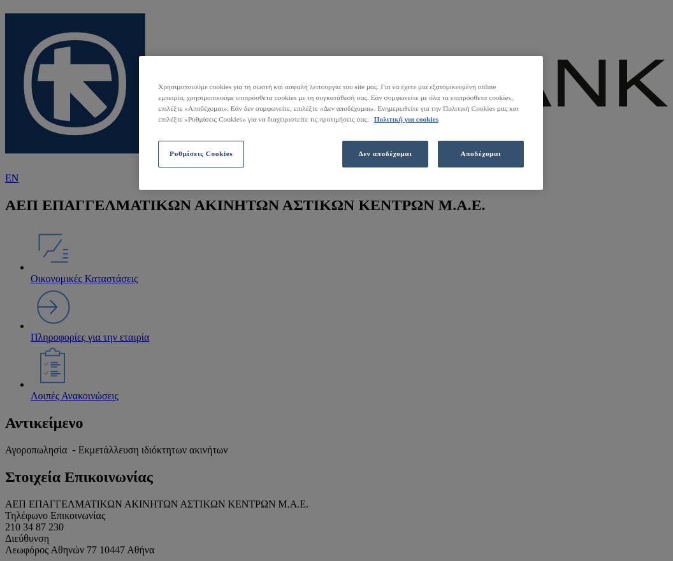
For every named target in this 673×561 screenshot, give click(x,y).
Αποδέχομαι (481, 153)
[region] (341, 123)
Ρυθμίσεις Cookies (201, 153)
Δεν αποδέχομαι (385, 153)
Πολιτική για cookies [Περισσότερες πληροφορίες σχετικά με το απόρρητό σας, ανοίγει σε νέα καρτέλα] (406, 119)
